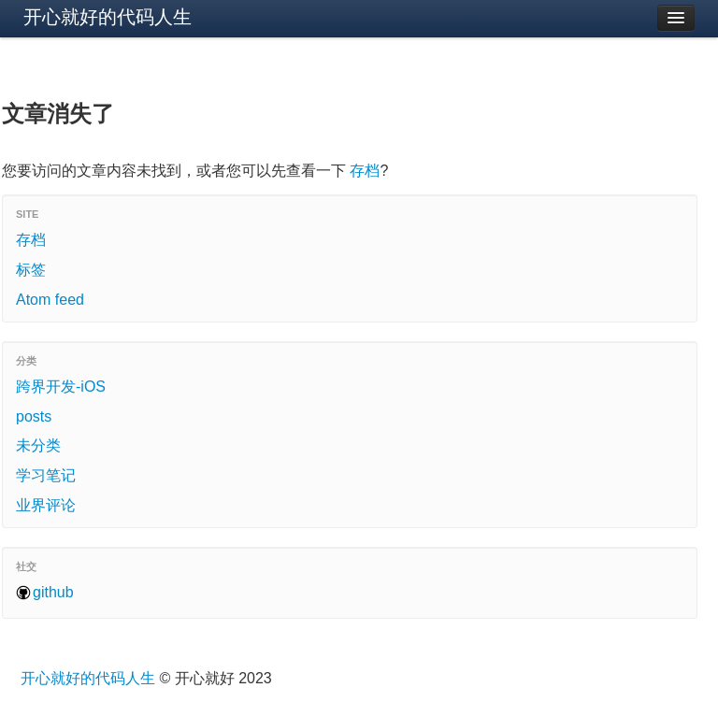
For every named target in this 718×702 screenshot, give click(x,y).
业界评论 (46, 505)
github (53, 592)
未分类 (38, 445)
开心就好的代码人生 (107, 17)
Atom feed (50, 300)
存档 (365, 171)
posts (33, 416)
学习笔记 (46, 475)
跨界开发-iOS (61, 386)
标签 (31, 270)
